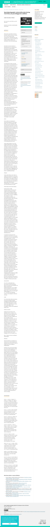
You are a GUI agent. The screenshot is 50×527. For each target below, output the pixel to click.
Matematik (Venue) (25, 64)
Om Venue (14, 6)
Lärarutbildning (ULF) (38, 58)
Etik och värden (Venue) (38, 65)
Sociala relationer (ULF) (38, 55)
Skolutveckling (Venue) (38, 79)
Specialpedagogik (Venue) (26, 63)
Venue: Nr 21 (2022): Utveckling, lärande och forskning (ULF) (18, 485)
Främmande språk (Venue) (39, 83)
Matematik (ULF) (37, 50)
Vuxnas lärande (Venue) (38, 87)
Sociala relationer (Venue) (39, 80)
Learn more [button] (14, 521)
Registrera (40, 1)
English (36, 29)
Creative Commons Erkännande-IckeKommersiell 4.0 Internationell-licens (26, 78)
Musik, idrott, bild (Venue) (39, 74)
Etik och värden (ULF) (38, 43)
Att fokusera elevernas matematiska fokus (24, 489)
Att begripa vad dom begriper (17, 493)
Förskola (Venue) (37, 68)
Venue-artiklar (24, 65)
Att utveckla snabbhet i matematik (17, 495)
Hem (5, 9)
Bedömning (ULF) (37, 41)
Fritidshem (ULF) (37, 47)
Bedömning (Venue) (38, 64)
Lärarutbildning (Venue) (38, 86)
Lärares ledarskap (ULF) (38, 48)
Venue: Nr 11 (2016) (21, 484)
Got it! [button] (10, 523)
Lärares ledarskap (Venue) (39, 71)
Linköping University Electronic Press (15, 514)
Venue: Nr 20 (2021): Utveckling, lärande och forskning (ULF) (17, 494)
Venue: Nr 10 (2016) (16, 478)
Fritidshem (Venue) (38, 69)
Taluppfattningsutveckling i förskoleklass (25, 479)
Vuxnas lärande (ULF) (38, 59)
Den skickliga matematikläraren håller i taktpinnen (20, 481)
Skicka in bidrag (8, 6)
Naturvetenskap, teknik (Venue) (39, 75)
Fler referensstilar (24, 46)
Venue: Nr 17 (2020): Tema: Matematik (12, 480)
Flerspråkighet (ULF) (38, 44)
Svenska (36, 30)
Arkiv (7, 9)
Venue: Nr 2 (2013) (9, 490)
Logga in (44, 1)
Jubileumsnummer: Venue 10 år (39, 61)
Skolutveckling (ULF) (38, 54)
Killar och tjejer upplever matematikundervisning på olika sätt (16, 483)
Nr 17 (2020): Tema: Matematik (13, 9)
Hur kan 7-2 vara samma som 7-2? (17, 486)
